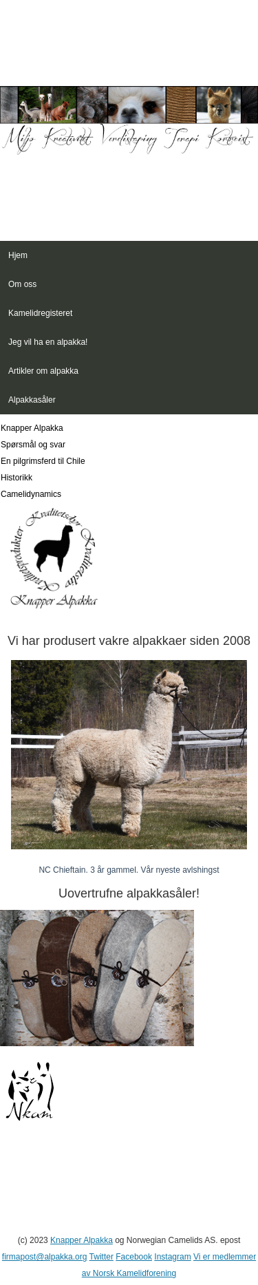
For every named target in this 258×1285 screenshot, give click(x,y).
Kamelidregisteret (40, 313)
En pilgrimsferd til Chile (43, 461)
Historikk (16, 477)
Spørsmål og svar (33, 444)
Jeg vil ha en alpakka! (47, 342)
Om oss (22, 284)
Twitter (101, 1257)
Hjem (18, 255)
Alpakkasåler (32, 400)
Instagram (172, 1257)
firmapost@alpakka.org (44, 1257)
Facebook (134, 1257)
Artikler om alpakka (43, 371)
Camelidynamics (31, 494)
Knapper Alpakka (32, 428)
